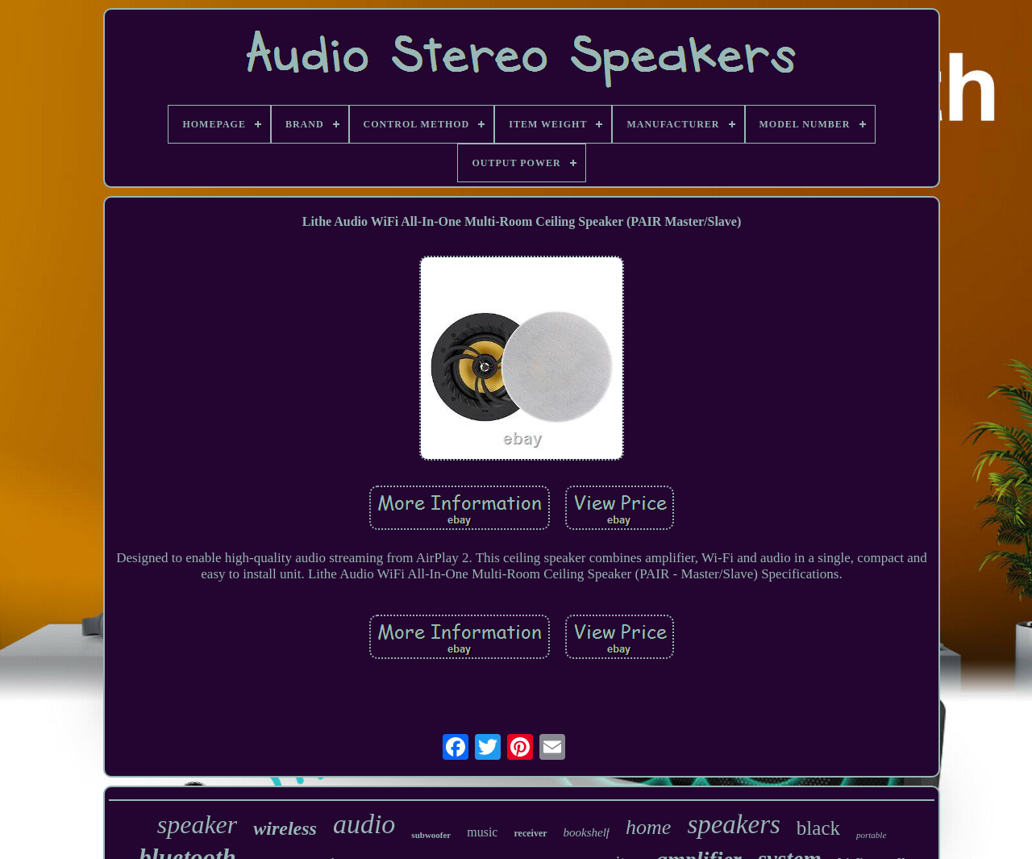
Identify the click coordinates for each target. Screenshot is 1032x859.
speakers (733, 824)
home (648, 827)
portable (871, 835)
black (818, 828)
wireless (285, 828)
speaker (197, 824)
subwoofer (431, 835)
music (482, 832)
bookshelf (587, 832)
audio (364, 824)
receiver (530, 833)
